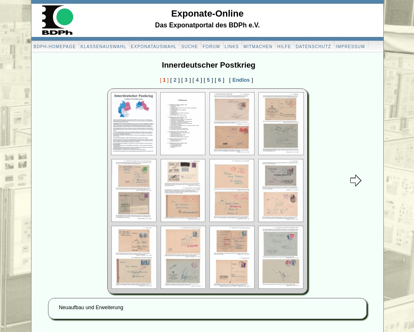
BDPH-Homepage (55, 46)
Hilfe (284, 46)
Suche (189, 46)
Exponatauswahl (154, 46)
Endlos (241, 80)
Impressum (350, 46)
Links (232, 46)
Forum (211, 46)
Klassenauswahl (103, 46)
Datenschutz (313, 46)
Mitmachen (257, 46)
